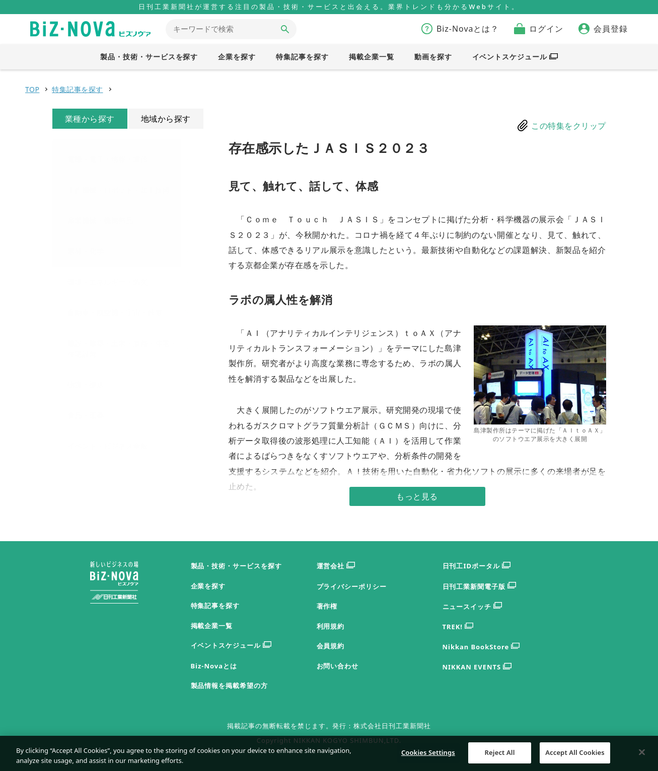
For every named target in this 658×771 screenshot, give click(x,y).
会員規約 (331, 645)
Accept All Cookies (575, 757)
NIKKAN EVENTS (477, 667)
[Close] (642, 757)
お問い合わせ (338, 665)
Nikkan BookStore (481, 647)
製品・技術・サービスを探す (236, 565)
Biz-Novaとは (214, 665)
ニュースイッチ (472, 607)
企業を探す (208, 585)
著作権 (327, 606)
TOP (32, 89)
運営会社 (336, 566)
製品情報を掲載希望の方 (229, 685)
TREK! (458, 627)
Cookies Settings (428, 757)
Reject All (500, 757)
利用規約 (331, 626)
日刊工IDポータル (476, 566)
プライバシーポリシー (352, 586)
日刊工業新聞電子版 (480, 586)
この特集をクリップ (568, 125)
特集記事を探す (77, 89)
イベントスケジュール (231, 645)
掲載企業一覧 (212, 625)
